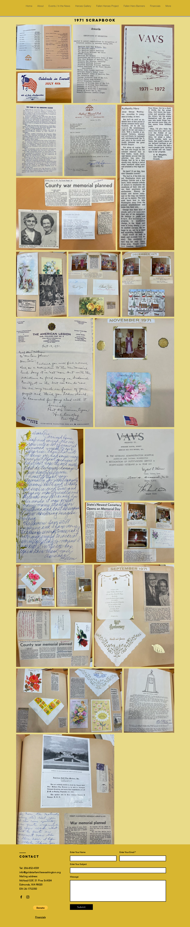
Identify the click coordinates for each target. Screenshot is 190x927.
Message (74, 877)
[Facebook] (21, 897)
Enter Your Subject (78, 864)
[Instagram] (28, 897)
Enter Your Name (77, 852)
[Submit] (81, 907)
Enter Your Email (126, 852)
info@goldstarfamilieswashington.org (40, 872)
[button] (40, 908)
